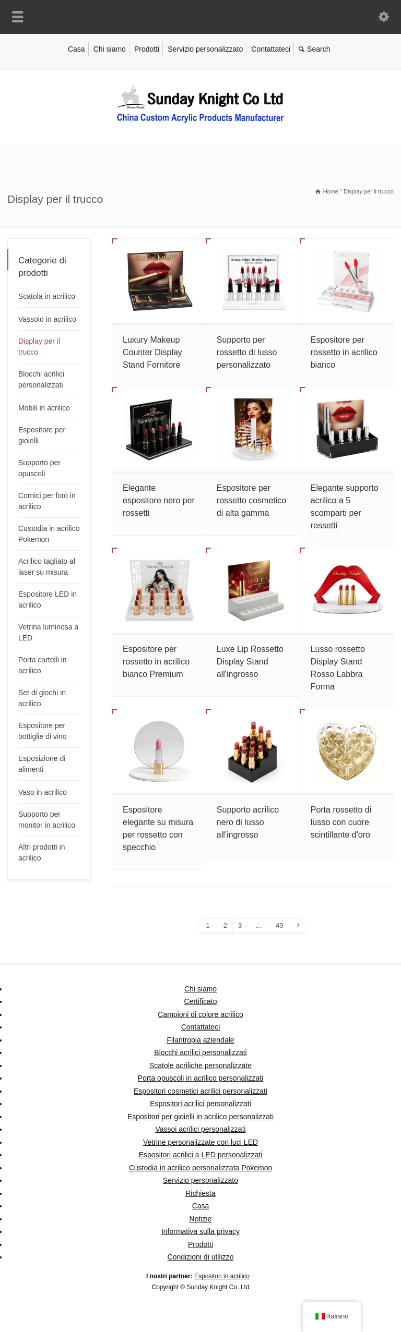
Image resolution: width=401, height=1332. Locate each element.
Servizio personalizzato (205, 49)
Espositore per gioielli (41, 435)
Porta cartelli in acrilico (42, 665)
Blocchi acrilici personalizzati (41, 379)
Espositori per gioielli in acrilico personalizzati (200, 1116)
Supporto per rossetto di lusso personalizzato (247, 352)
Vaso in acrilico (42, 792)
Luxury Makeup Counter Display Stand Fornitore (152, 352)
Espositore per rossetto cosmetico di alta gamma (251, 500)
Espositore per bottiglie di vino (42, 731)
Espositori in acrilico (222, 1276)
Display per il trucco (39, 346)
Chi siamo (109, 49)
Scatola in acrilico (46, 296)
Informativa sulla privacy (200, 1231)
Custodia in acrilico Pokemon (49, 533)
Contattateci (270, 49)
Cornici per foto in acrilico (47, 501)
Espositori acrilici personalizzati (200, 1103)
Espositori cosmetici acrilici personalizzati (200, 1091)
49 (279, 925)
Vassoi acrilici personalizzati (200, 1129)
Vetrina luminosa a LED (48, 632)
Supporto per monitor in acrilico (46, 819)
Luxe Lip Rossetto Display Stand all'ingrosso (250, 662)
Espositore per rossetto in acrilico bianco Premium (156, 662)
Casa (76, 49)
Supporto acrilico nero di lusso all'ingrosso (248, 822)
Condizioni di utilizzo (201, 1257)
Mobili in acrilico (44, 408)
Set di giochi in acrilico (42, 698)
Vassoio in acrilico (47, 319)
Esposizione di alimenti (41, 763)
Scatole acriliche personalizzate (200, 1065)
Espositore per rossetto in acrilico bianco (344, 352)
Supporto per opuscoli (39, 468)
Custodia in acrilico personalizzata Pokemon (201, 1168)
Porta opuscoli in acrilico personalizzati (200, 1078)
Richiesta (200, 1193)
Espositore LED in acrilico (47, 599)
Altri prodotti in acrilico (41, 852)
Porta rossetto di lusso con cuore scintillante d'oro (341, 822)
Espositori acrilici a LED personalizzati (201, 1155)
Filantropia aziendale (200, 1040)
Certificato (200, 1001)
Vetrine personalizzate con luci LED (200, 1142)
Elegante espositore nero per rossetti (159, 500)
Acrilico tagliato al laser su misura (46, 566)
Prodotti (146, 49)
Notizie (201, 1219)
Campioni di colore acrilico (200, 1014)
